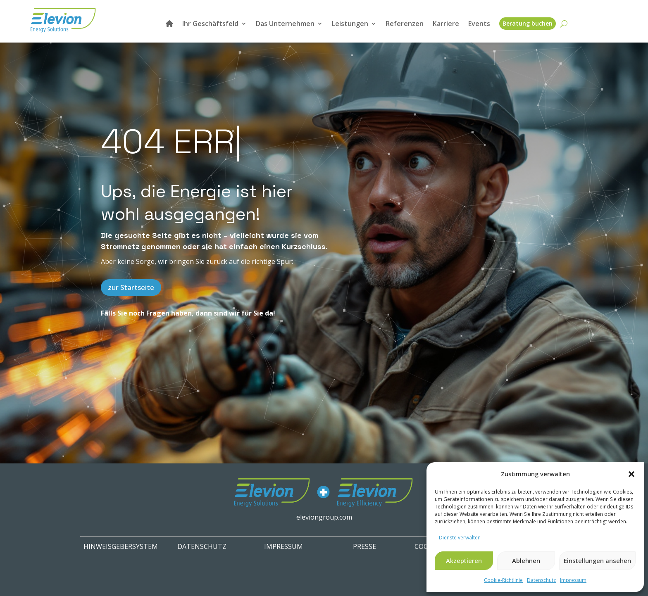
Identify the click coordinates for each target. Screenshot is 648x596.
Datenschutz (541, 580)
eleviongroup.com (324, 517)
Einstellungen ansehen (597, 560)
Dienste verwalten (460, 537)
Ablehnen (526, 560)
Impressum (573, 580)
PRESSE (364, 546)
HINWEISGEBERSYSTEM (120, 546)
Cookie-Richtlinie (503, 580)
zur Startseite (131, 287)
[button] (631, 474)
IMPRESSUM (283, 546)
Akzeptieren (464, 560)
